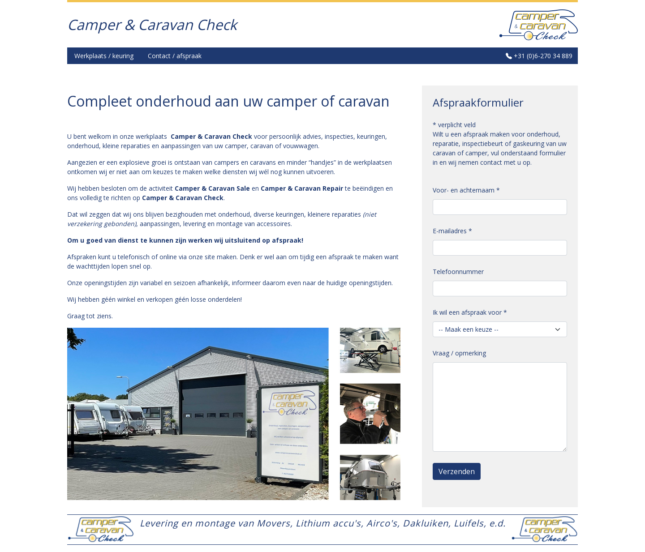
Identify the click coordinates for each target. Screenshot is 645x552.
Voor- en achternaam (466, 190)
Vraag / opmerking (459, 353)
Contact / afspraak (175, 55)
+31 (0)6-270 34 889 (539, 55)
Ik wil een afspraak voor (470, 312)
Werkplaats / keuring (103, 55)
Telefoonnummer (458, 271)
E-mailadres (452, 231)
